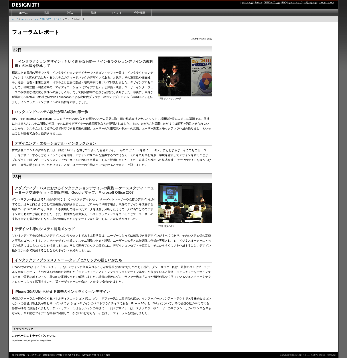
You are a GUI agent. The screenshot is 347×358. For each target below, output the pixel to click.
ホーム (23, 12)
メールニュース (326, 2)
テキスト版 (247, 2)
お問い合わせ (310, 2)
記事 (46, 12)
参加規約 (47, 355)
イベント (116, 12)
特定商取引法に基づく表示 (66, 355)
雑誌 (70, 12)
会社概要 (140, 12)
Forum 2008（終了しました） (47, 19)
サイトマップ (295, 2)
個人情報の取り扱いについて (26, 355)
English (258, 2)
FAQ (284, 2)
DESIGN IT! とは (272, 2)
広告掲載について (91, 355)
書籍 (93, 12)
